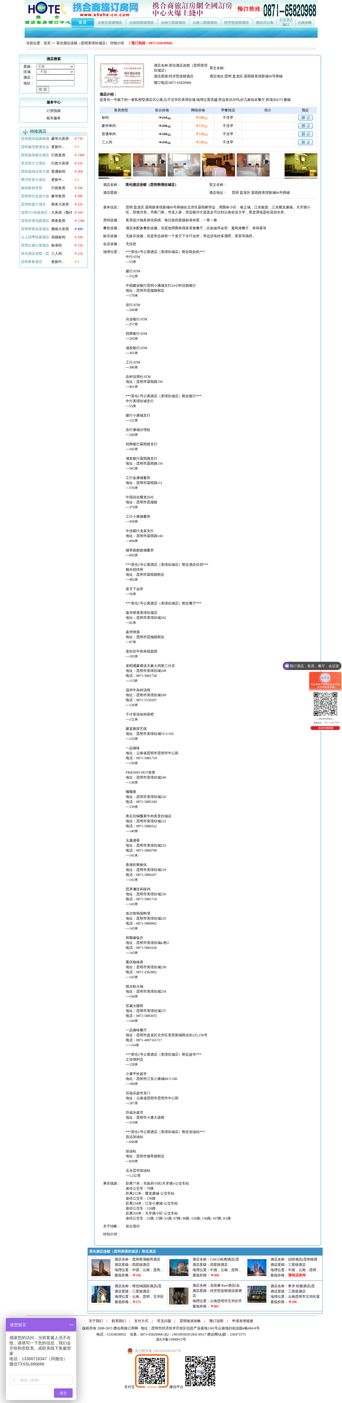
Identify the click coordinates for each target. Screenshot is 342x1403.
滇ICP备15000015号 (171, 1339)
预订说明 (216, 1321)
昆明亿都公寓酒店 (35, 245)
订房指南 (54, 111)
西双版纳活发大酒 (35, 171)
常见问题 (164, 1321)
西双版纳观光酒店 (35, 155)
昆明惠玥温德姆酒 (35, 139)
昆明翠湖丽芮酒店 (146, 1259)
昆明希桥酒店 (31, 262)
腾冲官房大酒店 (33, 180)
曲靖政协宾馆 (31, 188)
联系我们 (119, 1321)
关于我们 (96, 1321)
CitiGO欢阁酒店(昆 (224, 1259)
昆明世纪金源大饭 (35, 196)
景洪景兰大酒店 (33, 163)
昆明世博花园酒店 (35, 221)
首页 (47, 43)
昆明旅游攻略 (190, 1321)
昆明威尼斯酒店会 (35, 147)
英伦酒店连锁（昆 (35, 254)
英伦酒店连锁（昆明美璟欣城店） (82, 43)
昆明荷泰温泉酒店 (35, 229)
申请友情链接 (242, 1321)
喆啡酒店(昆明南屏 (302, 1259)
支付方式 (141, 1321)
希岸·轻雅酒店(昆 (301, 1286)
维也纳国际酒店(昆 (146, 1286)
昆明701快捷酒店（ (36, 212)
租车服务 (54, 118)
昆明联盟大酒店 (33, 204)
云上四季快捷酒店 (35, 237)
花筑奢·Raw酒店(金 (225, 1285)
